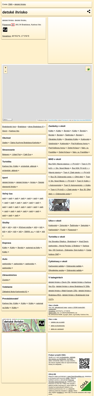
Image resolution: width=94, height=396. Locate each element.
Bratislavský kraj (9, 127)
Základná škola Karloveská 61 (14, 292)
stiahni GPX (52, 313)
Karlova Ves (14, 131)
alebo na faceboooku (58, 326)
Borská (21, 248)
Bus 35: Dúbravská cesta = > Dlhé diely (67, 177)
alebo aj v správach (57, 329)
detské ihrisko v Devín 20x (59, 282)
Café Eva (27, 154)
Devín (4, 131)
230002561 (52, 309)
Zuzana (5, 280)
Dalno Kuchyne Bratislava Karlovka (24, 143)
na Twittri (70, 359)
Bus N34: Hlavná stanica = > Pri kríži (63, 164)
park (4, 198)
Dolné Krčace (73, 148)
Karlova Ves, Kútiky (10, 166)
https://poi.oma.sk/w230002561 (82, 120)
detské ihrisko (20, 4)
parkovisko (6, 264)
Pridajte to (60, 392)
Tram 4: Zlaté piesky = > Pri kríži (76, 172)
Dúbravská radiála (73, 266)
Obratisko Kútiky (55, 139)
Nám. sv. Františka (80, 152)
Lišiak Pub (16, 154)
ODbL (68, 378)
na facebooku (64, 357)
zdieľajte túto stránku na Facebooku (61, 358)
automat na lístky (33, 248)
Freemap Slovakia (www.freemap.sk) (61, 381)
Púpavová (8, 24)
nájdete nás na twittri (57, 322)
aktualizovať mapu (61, 307)
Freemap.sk (65, 120)
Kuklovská (85, 139)
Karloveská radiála (56, 266)
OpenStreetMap (53, 120)
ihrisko (33, 182)
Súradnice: (6, 36)
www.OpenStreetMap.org (75, 376)
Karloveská (53, 230)
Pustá (62, 230)
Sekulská (84, 225)
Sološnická (52, 144)
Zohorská (63, 225)
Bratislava (22, 127)
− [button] (5, 71)
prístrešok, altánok (28, 166)
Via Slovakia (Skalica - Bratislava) (62, 241)
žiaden (5, 143)
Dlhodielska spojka (56, 270)
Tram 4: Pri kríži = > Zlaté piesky (64, 190)
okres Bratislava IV (36, 127)
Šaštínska (69, 135)
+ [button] (5, 68)
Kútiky (4, 248)
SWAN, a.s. (29, 232)
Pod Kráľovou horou (79, 144)
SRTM (70, 391)
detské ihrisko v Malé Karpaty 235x (62, 291)
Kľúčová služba (25, 227)
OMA (10, 4)
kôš (3, 227)
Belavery (6, 154)
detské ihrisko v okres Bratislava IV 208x (73, 286)
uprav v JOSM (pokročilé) (76, 307)
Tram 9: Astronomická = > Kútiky (77, 185)
